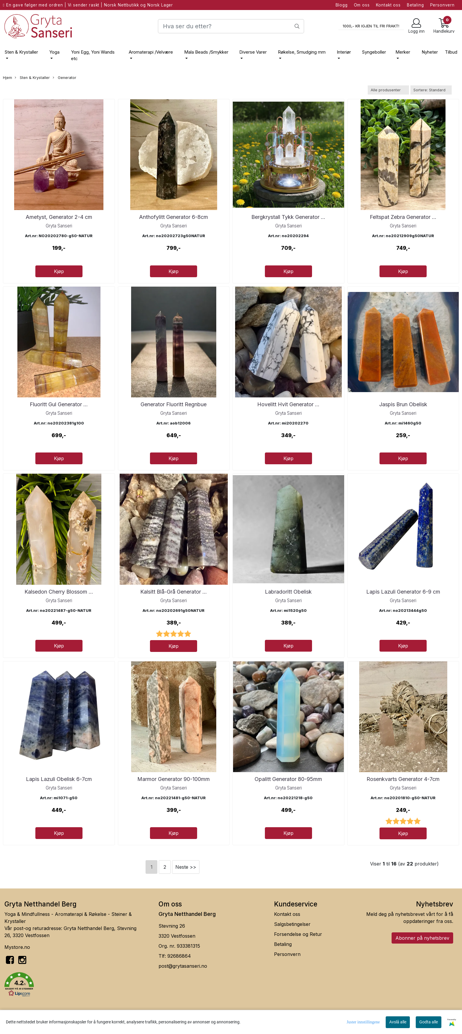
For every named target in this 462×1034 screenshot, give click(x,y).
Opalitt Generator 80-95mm (288, 779)
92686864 (179, 956)
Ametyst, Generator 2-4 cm (59, 217)
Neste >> (185, 867)
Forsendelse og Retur (298, 934)
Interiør (344, 52)
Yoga (54, 52)
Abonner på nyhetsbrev (422, 938)
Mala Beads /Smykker (206, 52)
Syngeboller (374, 52)
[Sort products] (431, 90)
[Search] (231, 26)
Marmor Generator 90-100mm (173, 779)
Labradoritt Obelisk (288, 592)
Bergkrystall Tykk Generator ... (288, 217)
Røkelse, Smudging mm (302, 52)
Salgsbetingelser (292, 924)
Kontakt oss (388, 5)
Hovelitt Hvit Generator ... (288, 404)
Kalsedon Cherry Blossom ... (58, 592)
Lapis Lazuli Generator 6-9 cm (403, 592)
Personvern (442, 5)
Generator (64, 77)
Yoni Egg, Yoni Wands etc (93, 55)
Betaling (415, 5)
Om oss (362, 5)
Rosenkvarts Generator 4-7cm (403, 779)
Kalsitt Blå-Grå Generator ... (173, 592)
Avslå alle (397, 1022)
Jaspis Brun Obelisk (403, 404)
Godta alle (428, 1022)
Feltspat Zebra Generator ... (403, 217)
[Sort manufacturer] (388, 90)
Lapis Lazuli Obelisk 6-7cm (59, 779)
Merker (402, 52)
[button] (77, 985)
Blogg (342, 5)
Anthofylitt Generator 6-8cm (173, 217)
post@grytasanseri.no (183, 966)
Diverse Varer (253, 52)
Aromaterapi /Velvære (151, 52)
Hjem (7, 77)
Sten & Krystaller (21, 52)
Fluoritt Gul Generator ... (59, 404)
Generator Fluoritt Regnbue (174, 404)
